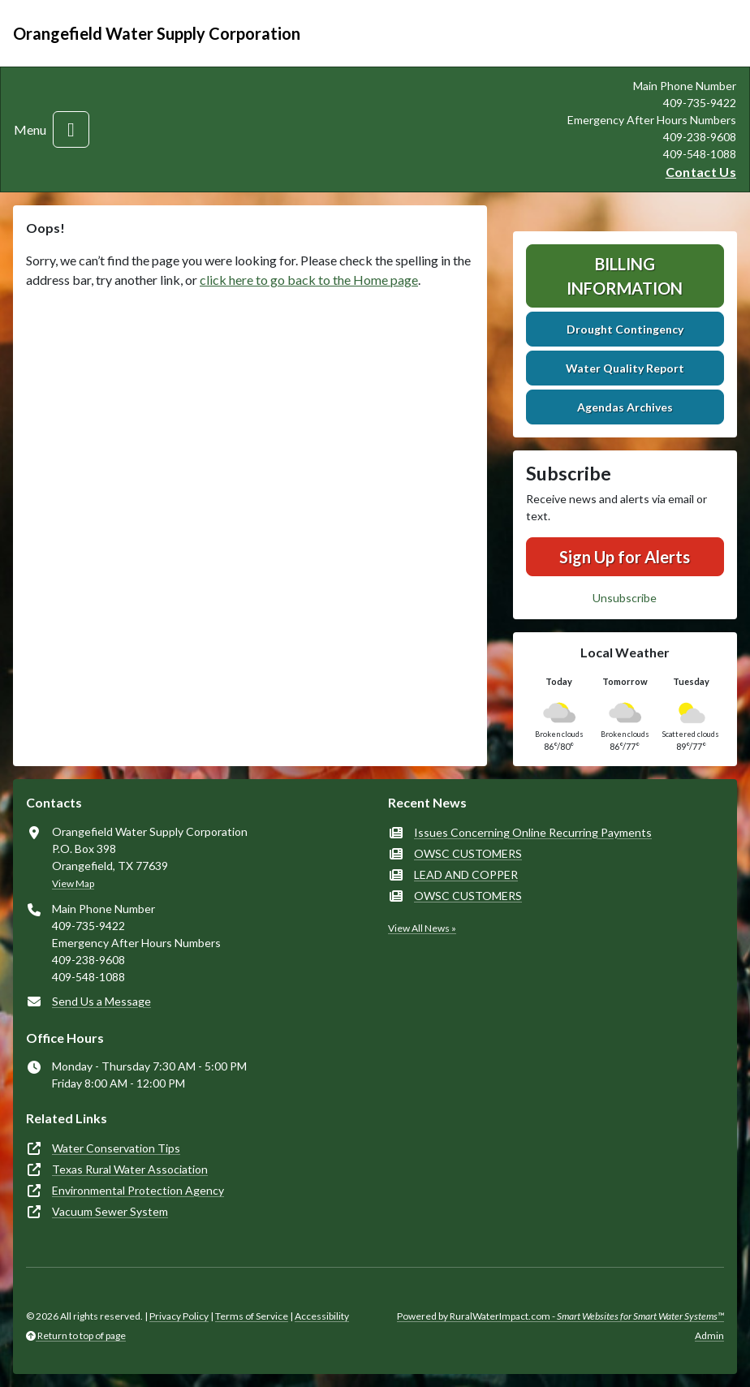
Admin (709, 1335)
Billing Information (625, 276)
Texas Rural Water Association (130, 1169)
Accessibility (322, 1316)
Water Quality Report (625, 368)
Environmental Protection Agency (138, 1190)
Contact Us (701, 171)
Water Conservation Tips (116, 1148)
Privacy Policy (179, 1316)
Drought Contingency (625, 329)
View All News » (422, 928)
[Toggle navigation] (71, 129)
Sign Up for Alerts (624, 556)
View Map (73, 883)
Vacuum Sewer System (110, 1211)
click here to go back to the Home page (309, 279)
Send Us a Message (101, 1001)
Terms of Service (251, 1316)
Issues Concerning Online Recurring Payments (533, 832)
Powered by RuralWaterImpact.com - (560, 1316)
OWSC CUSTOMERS (468, 853)
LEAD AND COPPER (466, 874)
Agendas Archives (625, 407)
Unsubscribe (625, 598)
